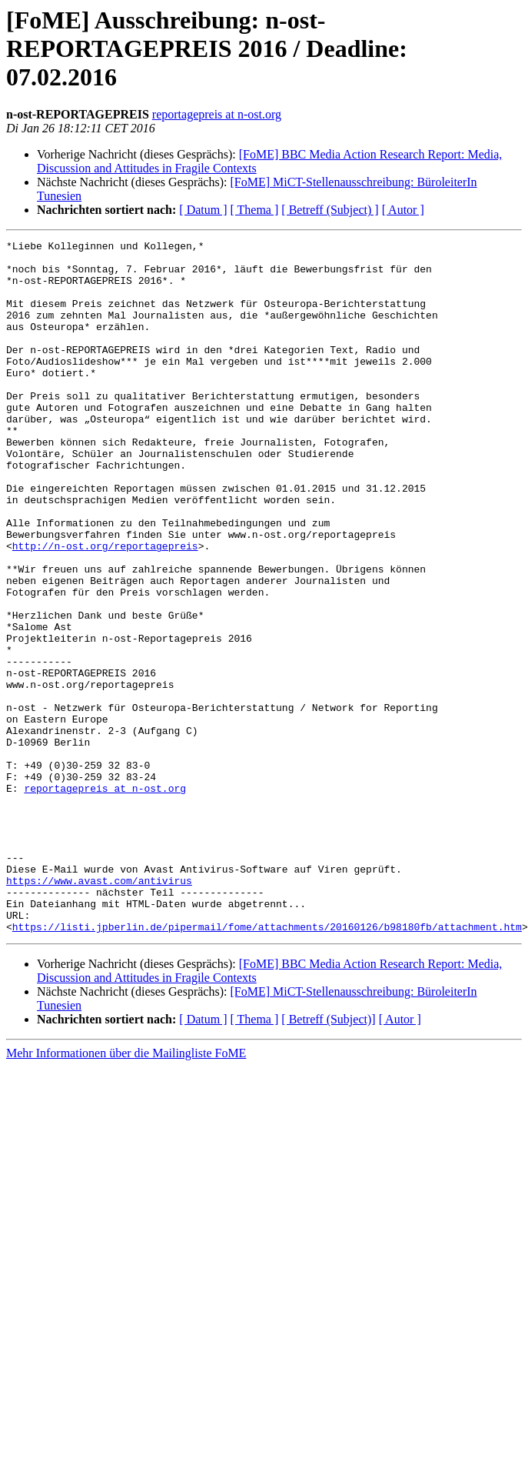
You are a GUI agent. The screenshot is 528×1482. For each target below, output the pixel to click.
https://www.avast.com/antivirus (99, 1009)
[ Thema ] (255, 209)
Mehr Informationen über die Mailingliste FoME (126, 1191)
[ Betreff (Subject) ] (329, 209)
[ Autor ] (403, 209)
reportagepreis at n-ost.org (216, 114)
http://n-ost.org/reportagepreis (105, 608)
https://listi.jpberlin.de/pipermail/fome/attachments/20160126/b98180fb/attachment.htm (267, 1065)
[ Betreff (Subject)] (328, 1157)
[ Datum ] (203, 209)
